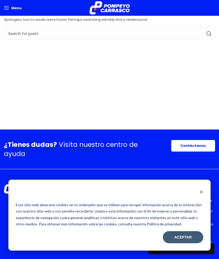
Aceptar (183, 237)
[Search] (109, 34)
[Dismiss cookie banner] (201, 192)
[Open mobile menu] (12, 8)
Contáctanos (193, 145)
